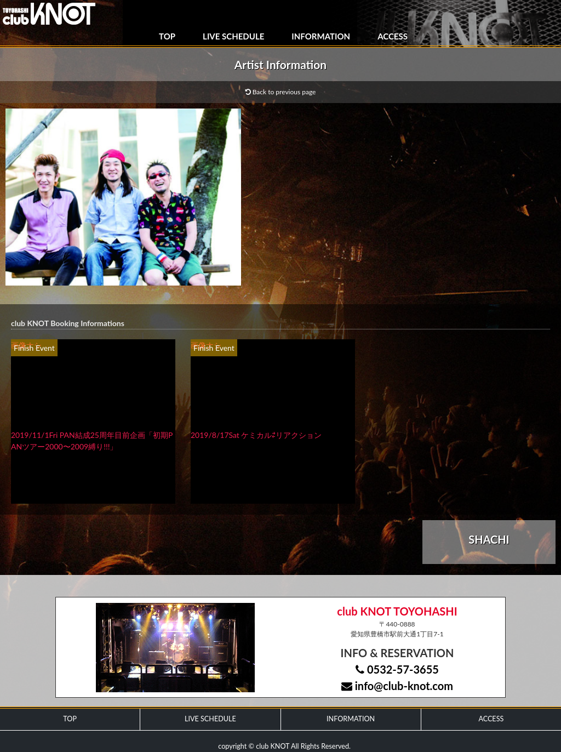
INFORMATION (320, 36)
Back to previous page (280, 92)
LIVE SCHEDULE (233, 36)
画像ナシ (26, 345)
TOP (167, 36)
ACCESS (392, 36)
